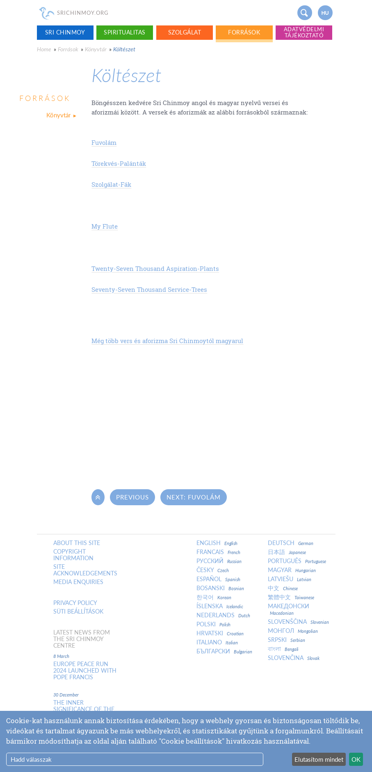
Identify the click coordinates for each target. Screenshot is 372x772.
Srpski (286, 640)
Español (218, 579)
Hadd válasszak (31, 759)
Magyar (292, 570)
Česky (212, 570)
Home (44, 49)
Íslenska (219, 606)
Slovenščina (298, 622)
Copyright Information (73, 554)
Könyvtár (96, 49)
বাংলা (283, 649)
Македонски (288, 609)
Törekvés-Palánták (118, 163)
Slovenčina (294, 658)
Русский (219, 561)
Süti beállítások (78, 611)
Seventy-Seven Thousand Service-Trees (149, 289)
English (216, 543)
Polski (213, 624)
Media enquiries (78, 582)
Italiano (217, 642)
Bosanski (220, 588)
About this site (76, 543)
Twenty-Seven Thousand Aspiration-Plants (155, 268)
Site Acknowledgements (85, 570)
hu (325, 13)
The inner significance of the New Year (83, 709)
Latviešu (289, 579)
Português (297, 561)
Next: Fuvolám (194, 497)
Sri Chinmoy (65, 32)
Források (244, 32)
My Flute (104, 226)
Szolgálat (184, 32)
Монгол (293, 631)
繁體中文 (291, 597)
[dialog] (186, 741)
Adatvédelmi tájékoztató (304, 32)
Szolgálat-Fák (111, 184)
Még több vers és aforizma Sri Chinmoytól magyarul (167, 341)
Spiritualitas (125, 32)
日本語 (287, 552)
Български (224, 651)
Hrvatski (220, 633)
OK (356, 759)
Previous (132, 497)
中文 (283, 588)
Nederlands (223, 615)
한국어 (213, 597)
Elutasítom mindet (318, 759)
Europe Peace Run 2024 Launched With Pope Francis (84, 670)
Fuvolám (103, 142)
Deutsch (290, 543)
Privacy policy (75, 603)
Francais (218, 552)
